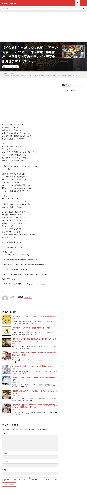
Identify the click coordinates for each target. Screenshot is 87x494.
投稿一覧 (27, 298)
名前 (4, 455)
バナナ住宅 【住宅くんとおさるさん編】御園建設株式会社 (34, 318)
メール (5, 463)
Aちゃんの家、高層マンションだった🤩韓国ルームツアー (33, 368)
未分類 (15, 68)
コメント (5, 434)
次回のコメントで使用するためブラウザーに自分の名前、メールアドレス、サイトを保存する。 (30, 481)
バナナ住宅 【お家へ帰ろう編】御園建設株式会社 (31, 329)
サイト (4, 471)
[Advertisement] (43, 28)
